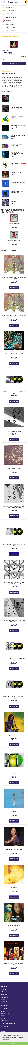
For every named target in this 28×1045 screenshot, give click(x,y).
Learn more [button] (6, 1039)
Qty (2, 59)
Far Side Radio (10, 10)
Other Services (10, 24)
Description (6, 70)
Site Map (3, 1031)
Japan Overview (10, 28)
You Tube (8, 20)
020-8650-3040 (4, 1001)
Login (2, 1029)
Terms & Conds (4, 1026)
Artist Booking (10, 14)
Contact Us (3, 1028)
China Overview (10, 31)
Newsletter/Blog (11, 17)
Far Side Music (10, 7)
